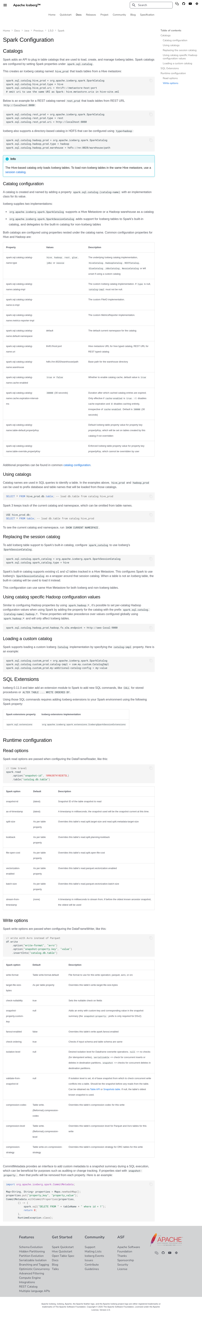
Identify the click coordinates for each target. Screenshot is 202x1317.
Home (51, 14)
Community (119, 14)
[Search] (151, 5)
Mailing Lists (93, 1251)
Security (122, 1265)
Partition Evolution (31, 1256)
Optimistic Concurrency (34, 1269)
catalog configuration (77, 465)
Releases (91, 14)
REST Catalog (28, 1287)
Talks (55, 1269)
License (122, 1269)
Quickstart (65, 14)
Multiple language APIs (34, 1291)
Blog (133, 14)
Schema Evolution (31, 1247)
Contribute (92, 1265)
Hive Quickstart (62, 1251)
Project (104, 14)
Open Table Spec (63, 1256)
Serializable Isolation (33, 1260)
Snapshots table (111, 1089)
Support (90, 1247)
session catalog (15, 172)
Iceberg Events (94, 1256)
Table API (95, 1089)
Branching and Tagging (34, 1265)
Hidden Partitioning (32, 1251)
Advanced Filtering (31, 1273)
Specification (147, 14)
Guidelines (92, 1269)
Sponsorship (125, 1260)
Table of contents (171, 30)
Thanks (122, 1256)
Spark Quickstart (63, 1247)
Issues (89, 1260)
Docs (79, 14)
